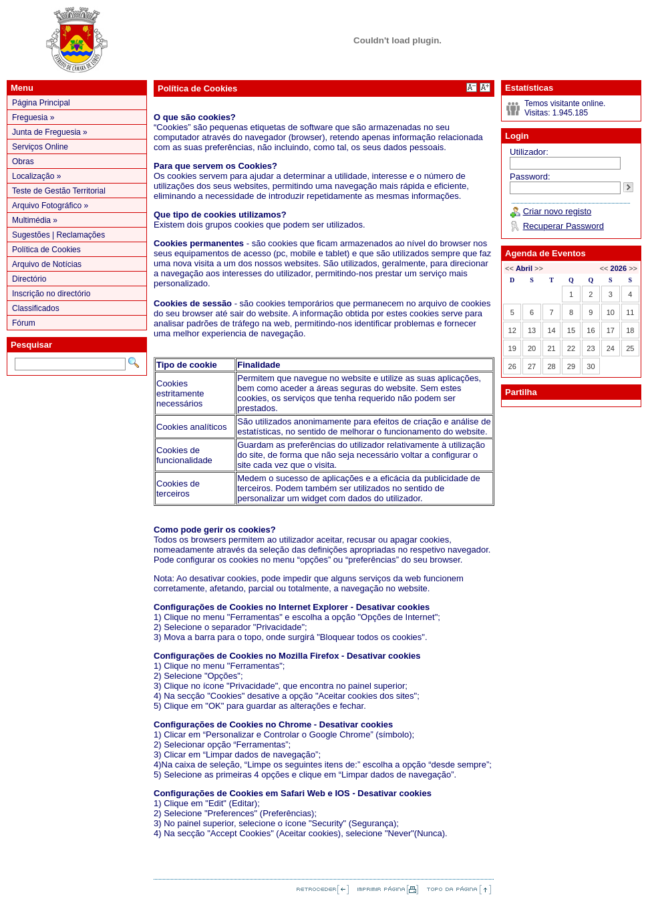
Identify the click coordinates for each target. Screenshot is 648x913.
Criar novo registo (557, 211)
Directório (29, 279)
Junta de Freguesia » (50, 132)
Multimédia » (34, 220)
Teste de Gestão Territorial (59, 191)
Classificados (35, 308)
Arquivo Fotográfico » (50, 205)
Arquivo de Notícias (47, 264)
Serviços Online (40, 146)
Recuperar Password (563, 226)
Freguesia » (33, 117)
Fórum (23, 323)
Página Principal (41, 102)
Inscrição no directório (51, 293)
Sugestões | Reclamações (58, 235)
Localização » (36, 176)
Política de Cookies (46, 249)
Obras (23, 161)
